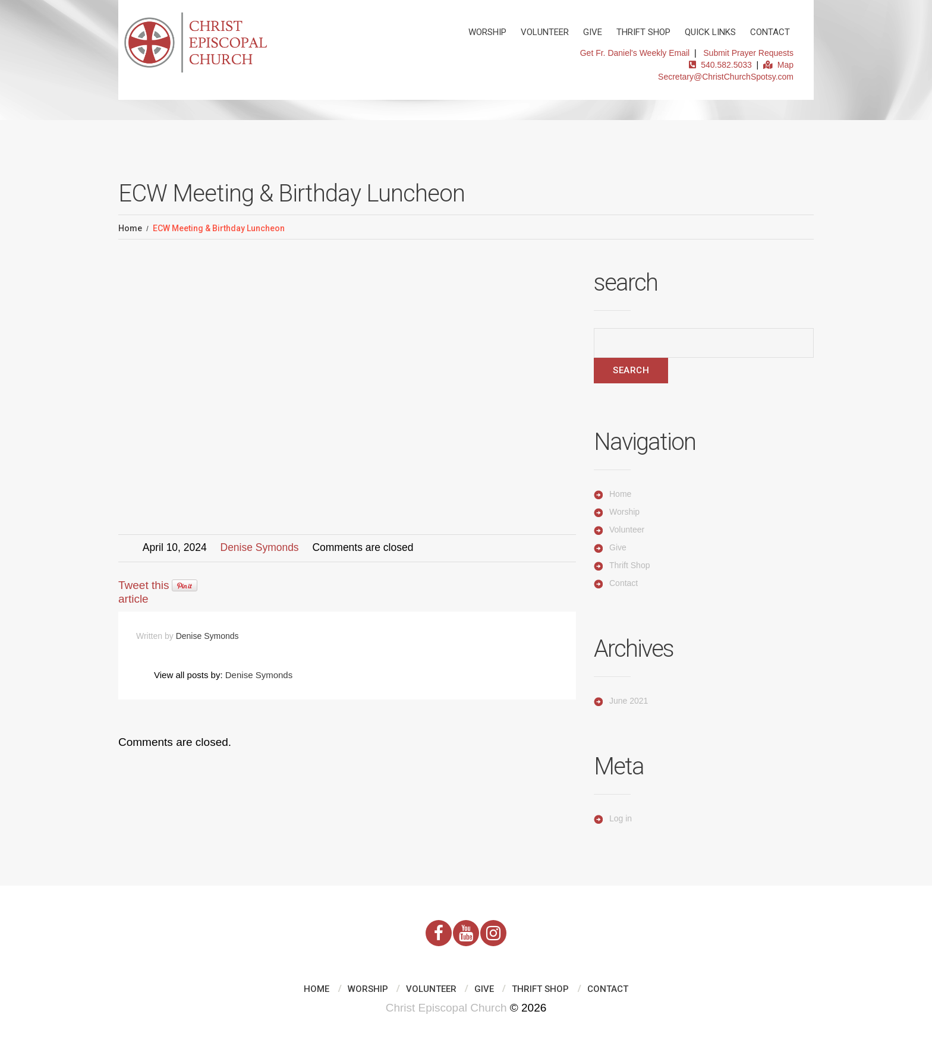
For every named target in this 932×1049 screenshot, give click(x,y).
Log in (620, 818)
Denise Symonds (260, 547)
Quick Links (710, 32)
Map (778, 65)
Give (592, 32)
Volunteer (545, 32)
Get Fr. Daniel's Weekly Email (634, 53)
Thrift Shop (643, 32)
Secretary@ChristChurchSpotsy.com (726, 76)
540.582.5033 (720, 65)
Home (130, 228)
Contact (770, 32)
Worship (487, 32)
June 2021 (628, 700)
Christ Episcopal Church (446, 1007)
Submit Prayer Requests (748, 53)
